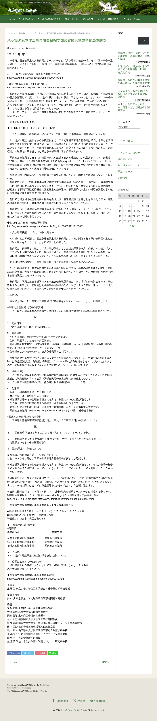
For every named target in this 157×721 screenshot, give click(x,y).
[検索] (143, 40)
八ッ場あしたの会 (131, 19)
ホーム (12, 19)
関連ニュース (125, 171)
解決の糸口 (88, 19)
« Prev (13, 662)
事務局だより (35, 48)
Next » (105, 662)
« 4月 (132, 225)
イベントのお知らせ (129, 152)
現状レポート (71, 19)
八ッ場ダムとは (25, 19)
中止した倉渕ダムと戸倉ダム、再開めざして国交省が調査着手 (134, 107)
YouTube (97, 701)
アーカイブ (124, 122)
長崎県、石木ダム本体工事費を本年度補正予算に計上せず (134, 81)
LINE (55, 653)
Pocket (43, 653)
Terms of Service (21, 688)
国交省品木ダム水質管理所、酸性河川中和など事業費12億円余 (134, 93)
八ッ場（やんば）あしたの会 (74, 710)
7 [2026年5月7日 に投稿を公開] (133, 206)
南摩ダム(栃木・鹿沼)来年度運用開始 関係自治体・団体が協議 (134, 56)
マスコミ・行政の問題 (108, 19)
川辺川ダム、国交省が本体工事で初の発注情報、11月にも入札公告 (134, 69)
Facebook (15, 653)
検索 (120, 33)
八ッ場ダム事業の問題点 (49, 19)
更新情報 (123, 178)
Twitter (29, 653)
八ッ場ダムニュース (129, 165)
